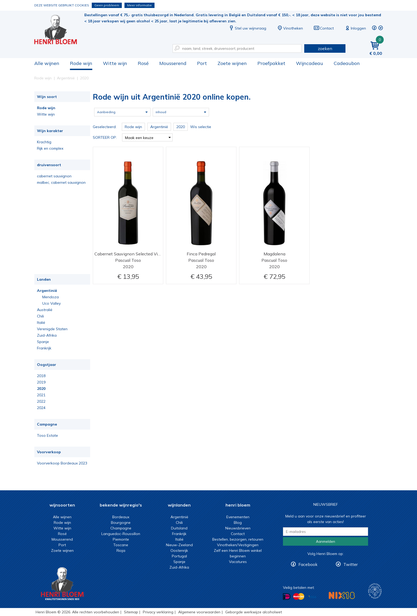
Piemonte (121, 539)
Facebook (308, 564)
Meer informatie (139, 5)
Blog (238, 522)
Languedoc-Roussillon (120, 533)
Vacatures (238, 561)
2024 (41, 407)
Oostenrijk (179, 550)
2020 (41, 388)
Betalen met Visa (312, 596)
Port (202, 63)
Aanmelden (325, 541)
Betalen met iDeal (286, 596)
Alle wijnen (46, 63)
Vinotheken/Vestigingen (237, 544)
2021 (41, 395)
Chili (40, 316)
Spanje (43, 341)
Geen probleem (106, 5)
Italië (41, 322)
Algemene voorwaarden (199, 612)
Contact (324, 28)
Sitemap (131, 612)
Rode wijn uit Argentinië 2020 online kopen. (59, 29)
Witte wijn (115, 63)
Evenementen (237, 517)
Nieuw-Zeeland (179, 544)
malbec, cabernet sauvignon (61, 182)
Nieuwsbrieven (238, 528)
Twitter (350, 564)
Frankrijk (44, 348)
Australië (44, 309)
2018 (41, 375)
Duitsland (179, 528)
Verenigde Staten (52, 329)
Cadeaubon (347, 63)
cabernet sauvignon (54, 176)
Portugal (179, 556)
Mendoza (50, 297)
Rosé (143, 63)
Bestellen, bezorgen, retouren (237, 539)
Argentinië (47, 290)
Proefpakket (271, 63)
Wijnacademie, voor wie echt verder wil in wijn (375, 591)
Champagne (120, 528)
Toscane (120, 544)
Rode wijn (81, 63)
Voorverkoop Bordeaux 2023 (62, 463)
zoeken (325, 48)
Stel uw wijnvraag (247, 28)
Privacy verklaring (158, 612)
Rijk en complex (50, 148)
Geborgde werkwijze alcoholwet (253, 612)
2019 (41, 382)
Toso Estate (47, 435)
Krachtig (44, 142)
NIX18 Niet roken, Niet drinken (342, 595)
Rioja (120, 550)
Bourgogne (121, 522)
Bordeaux (120, 517)
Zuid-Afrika (47, 335)
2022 (41, 401)
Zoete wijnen (232, 63)
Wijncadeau (309, 63)
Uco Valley (51, 303)
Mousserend (172, 63)
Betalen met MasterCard (298, 596)
